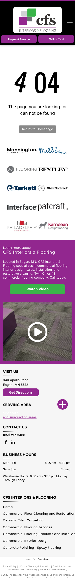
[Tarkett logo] (22, 188)
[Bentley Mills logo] (53, 169)
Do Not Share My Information (35, 566)
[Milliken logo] (53, 150)
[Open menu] (70, 20)
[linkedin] (13, 442)
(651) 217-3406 (14, 435)
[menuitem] (9, 506)
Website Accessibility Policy (53, 569)
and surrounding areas (20, 417)
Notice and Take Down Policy (22, 569)
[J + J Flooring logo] (22, 169)
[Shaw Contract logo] (53, 188)
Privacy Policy (9, 566)
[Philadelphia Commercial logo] (22, 226)
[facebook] (6, 442)
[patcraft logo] (53, 207)
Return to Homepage (37, 129)
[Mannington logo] (22, 150)
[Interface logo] (22, 207)
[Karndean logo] (53, 226)
